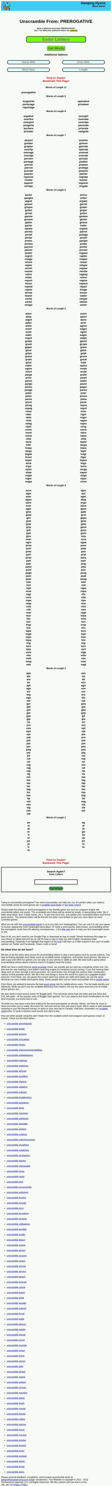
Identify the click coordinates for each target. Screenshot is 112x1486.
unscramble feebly (16, 1029)
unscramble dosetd (16, 1414)
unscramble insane (16, 1245)
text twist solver (72, 905)
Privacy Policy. (21, 1485)
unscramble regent (16, 1261)
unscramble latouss (16, 1324)
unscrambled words (32, 924)
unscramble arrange (17, 1282)
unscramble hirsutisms (18, 1213)
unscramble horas (15, 1171)
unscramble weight (16, 1329)
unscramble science (16, 1308)
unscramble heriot (15, 1176)
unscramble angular (16, 1303)
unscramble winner (16, 1361)
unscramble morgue (16, 1435)
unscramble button (16, 1292)
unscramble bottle (15, 1319)
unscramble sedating (17, 1087)
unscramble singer (16, 1350)
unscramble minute (16, 1408)
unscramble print (15, 1182)
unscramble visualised (18, 1145)
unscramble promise (17, 1345)
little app (66, 929)
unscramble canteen (17, 1456)
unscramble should (16, 1335)
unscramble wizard (16, 1250)
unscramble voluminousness (21, 1139)
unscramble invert (15, 1451)
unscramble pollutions (17, 1192)
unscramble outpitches (18, 1150)
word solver (50, 984)
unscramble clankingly (18, 1118)
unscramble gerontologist (19, 1023)
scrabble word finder (51, 905)
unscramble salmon (16, 1424)
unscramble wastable (17, 1124)
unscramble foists (15, 1108)
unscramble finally (16, 1403)
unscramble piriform (16, 1129)
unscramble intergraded (18, 1166)
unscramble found (15, 1314)
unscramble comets (16, 1445)
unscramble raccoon (17, 1256)
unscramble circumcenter (19, 1187)
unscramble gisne (15, 1472)
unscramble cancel (16, 1287)
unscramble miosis (16, 1045)
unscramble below (16, 1398)
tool (59, 941)
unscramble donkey (16, 1382)
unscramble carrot (16, 1430)
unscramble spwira (16, 1377)
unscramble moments (17, 1113)
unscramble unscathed (18, 1039)
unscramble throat (16, 1466)
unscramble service (16, 1271)
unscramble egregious (18, 1103)
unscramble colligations (18, 1224)
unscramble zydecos (17, 1134)
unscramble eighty (16, 1461)
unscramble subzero (17, 1092)
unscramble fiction (16, 1356)
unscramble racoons (17, 1219)
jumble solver (102, 979)
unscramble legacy (16, 1240)
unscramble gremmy (17, 1034)
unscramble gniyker (16, 1440)
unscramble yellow (16, 1419)
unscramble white (15, 1298)
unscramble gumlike (17, 1229)
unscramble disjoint (16, 1161)
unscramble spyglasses (18, 1155)
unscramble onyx (15, 1208)
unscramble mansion (17, 1393)
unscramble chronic (16, 1387)
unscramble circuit (16, 1340)
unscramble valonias (17, 1060)
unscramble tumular (16, 1203)
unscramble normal (16, 1266)
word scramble (39, 967)
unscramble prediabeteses (20, 1055)
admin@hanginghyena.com (14, 1480)
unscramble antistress (17, 1066)
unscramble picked (16, 1372)
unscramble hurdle (16, 1234)
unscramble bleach (16, 1277)
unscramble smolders (17, 1076)
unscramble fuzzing (16, 1197)
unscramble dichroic (17, 1071)
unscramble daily (15, 1366)
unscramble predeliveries (19, 1097)
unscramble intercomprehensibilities (24, 1050)
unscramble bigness (17, 1081)
